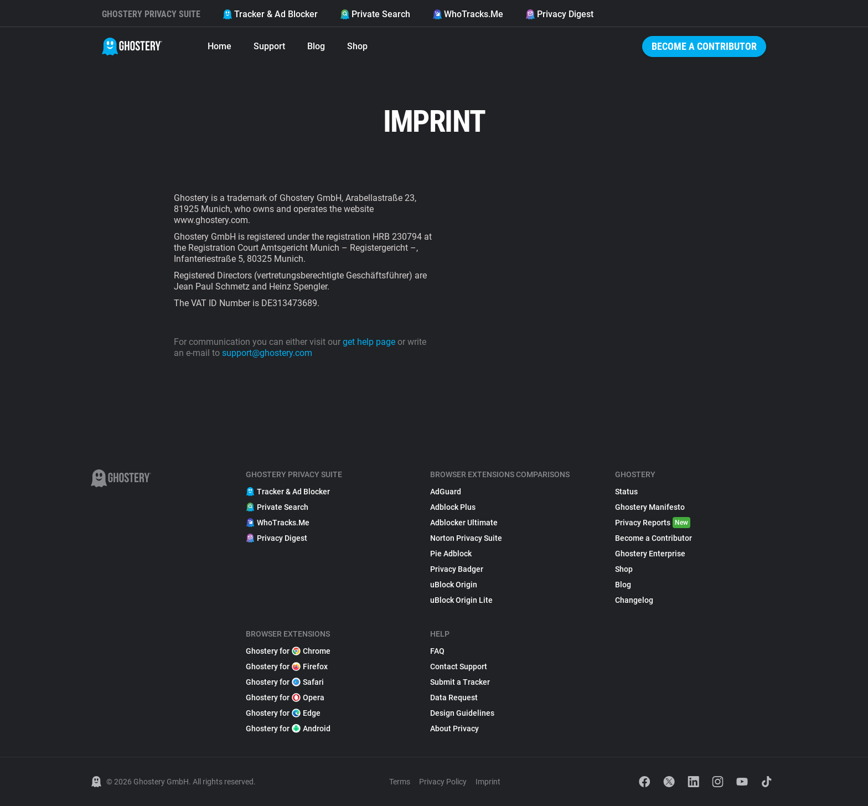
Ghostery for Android (288, 728)
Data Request (454, 697)
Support (269, 46)
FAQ (437, 651)
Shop (357, 46)
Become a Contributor (704, 46)
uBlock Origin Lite (461, 600)
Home (219, 46)
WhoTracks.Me (467, 14)
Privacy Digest (559, 14)
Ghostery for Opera (285, 697)
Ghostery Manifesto (650, 507)
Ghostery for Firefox (287, 666)
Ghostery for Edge (283, 713)
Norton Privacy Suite (466, 538)
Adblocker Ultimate (464, 522)
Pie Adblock (451, 553)
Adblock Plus (453, 507)
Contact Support (458, 666)
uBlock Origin (453, 584)
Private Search (375, 14)
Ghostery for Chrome (288, 651)
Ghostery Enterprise (650, 553)
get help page (369, 342)
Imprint (488, 781)
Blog (316, 46)
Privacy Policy (443, 781)
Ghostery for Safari (285, 682)
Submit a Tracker (460, 682)
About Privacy (454, 728)
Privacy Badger (456, 569)
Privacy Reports (652, 522)
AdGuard (445, 491)
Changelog (634, 600)
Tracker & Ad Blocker (270, 14)
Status (626, 491)
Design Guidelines (462, 713)
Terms (399, 781)
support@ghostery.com (267, 353)
